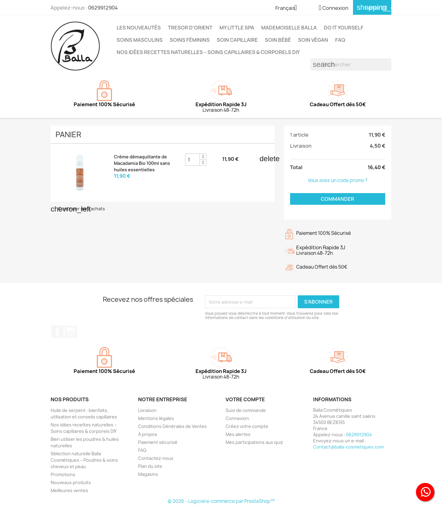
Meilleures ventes (69, 490)
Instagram (71, 332)
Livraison (147, 410)
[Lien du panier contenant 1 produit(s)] (372, 7)
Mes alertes (238, 434)
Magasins (148, 474)
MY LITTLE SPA (236, 27)
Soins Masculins (140, 40)
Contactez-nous (155, 458)
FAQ (340, 40)
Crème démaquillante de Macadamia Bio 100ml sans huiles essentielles (142, 163)
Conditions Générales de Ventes (172, 426)
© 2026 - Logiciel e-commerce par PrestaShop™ (221, 501)
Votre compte (245, 399)
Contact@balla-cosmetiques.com (348, 447)
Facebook (57, 332)
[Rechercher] (350, 64)
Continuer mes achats (78, 209)
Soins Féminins (190, 40)
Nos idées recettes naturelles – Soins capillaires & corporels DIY (208, 52)
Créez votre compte (247, 426)
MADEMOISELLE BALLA (289, 27)
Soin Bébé (278, 40)
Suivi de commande (246, 410)
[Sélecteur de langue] (288, 8)
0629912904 (103, 7)
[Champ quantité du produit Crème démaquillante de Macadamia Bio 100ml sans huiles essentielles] (192, 159)
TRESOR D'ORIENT (190, 27)
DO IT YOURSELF (343, 27)
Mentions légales (156, 418)
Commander (337, 199)
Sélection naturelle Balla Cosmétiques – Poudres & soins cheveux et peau (84, 460)
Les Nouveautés (139, 27)
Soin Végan (313, 40)
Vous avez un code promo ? (337, 180)
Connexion (237, 418)
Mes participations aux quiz (254, 442)
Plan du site (150, 466)
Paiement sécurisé (157, 442)
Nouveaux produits (71, 482)
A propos (147, 434)
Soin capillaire (237, 40)
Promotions (63, 474)
